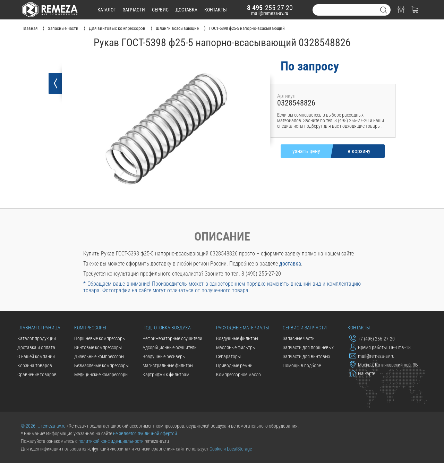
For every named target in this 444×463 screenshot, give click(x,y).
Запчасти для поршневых (308, 347)
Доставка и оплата (36, 347)
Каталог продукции (36, 338)
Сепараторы (228, 356)
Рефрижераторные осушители (172, 338)
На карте (362, 373)
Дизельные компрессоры (99, 356)
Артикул (286, 96)
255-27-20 (270, 7)
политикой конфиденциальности (111, 441)
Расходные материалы (242, 327)
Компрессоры (90, 327)
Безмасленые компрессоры (101, 365)
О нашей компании (36, 356)
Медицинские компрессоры (101, 374)
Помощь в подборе (302, 365)
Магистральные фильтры (168, 365)
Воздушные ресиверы (164, 356)
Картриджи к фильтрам (166, 374)
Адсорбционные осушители (170, 347)
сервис (160, 9)
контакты (215, 9)
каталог (106, 9)
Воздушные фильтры (237, 338)
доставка (186, 9)
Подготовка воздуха (167, 327)
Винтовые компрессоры (98, 347)
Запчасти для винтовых (306, 356)
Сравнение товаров (37, 374)
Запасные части (299, 338)
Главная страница (38, 327)
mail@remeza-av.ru (269, 13)
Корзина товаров (34, 365)
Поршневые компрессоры (100, 338)
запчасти (134, 9)
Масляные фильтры (236, 347)
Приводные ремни (234, 365)
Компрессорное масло (238, 374)
